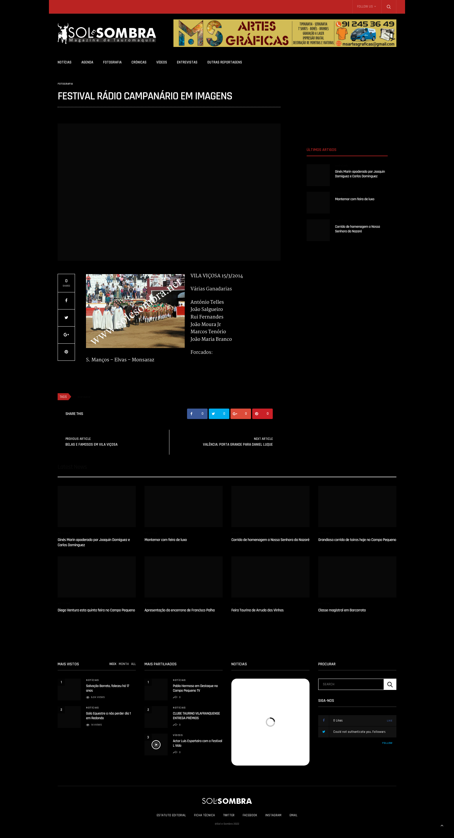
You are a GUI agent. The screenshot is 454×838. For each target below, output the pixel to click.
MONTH (124, 664)
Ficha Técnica (204, 815)
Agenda (87, 62)
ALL (133, 664)
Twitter (229, 815)
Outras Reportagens (224, 62)
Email (293, 815)
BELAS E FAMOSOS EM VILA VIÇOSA (91, 444)
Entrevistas (187, 62)
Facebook (250, 815)
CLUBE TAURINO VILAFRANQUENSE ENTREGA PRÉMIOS (196, 716)
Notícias (65, 62)
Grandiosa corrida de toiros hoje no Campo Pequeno (357, 539)
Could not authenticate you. (360, 731)
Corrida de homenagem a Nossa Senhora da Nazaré (357, 229)
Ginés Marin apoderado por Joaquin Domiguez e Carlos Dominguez (360, 174)
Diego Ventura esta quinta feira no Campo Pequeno (96, 610)
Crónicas (139, 62)
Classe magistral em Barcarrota (342, 610)
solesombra (66, 113)
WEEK (112, 664)
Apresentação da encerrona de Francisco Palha (179, 610)
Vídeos (161, 62)
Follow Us (365, 7)
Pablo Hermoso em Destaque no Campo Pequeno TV (195, 688)
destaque (84, 397)
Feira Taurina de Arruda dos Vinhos (257, 610)
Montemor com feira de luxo (354, 199)
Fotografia (112, 62)
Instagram (273, 815)
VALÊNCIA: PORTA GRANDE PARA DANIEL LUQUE (238, 444)
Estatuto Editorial (171, 815)
